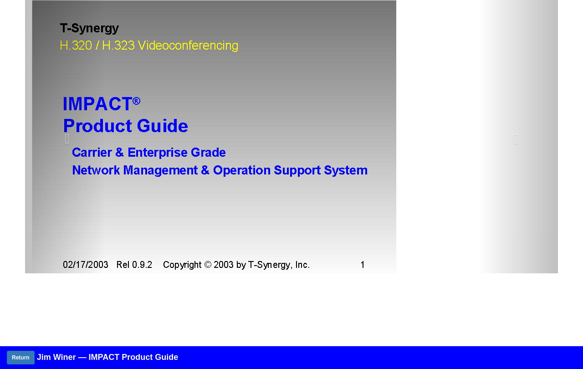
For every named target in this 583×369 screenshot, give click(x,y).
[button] (65, 136)
